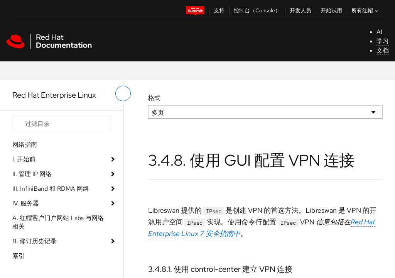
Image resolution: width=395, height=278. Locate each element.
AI (379, 32)
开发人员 (300, 10)
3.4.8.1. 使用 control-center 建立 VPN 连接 (220, 269)
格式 (154, 98)
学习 (382, 41)
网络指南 (24, 145)
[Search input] (61, 124)
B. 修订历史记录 (34, 241)
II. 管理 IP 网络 (32, 174)
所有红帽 (365, 10)
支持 (219, 10)
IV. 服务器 (25, 203)
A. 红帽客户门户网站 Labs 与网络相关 (58, 222)
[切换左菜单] (123, 93)
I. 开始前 (23, 159)
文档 (382, 50)
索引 (18, 256)
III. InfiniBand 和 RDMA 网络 (50, 189)
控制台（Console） (257, 10)
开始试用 (331, 10)
